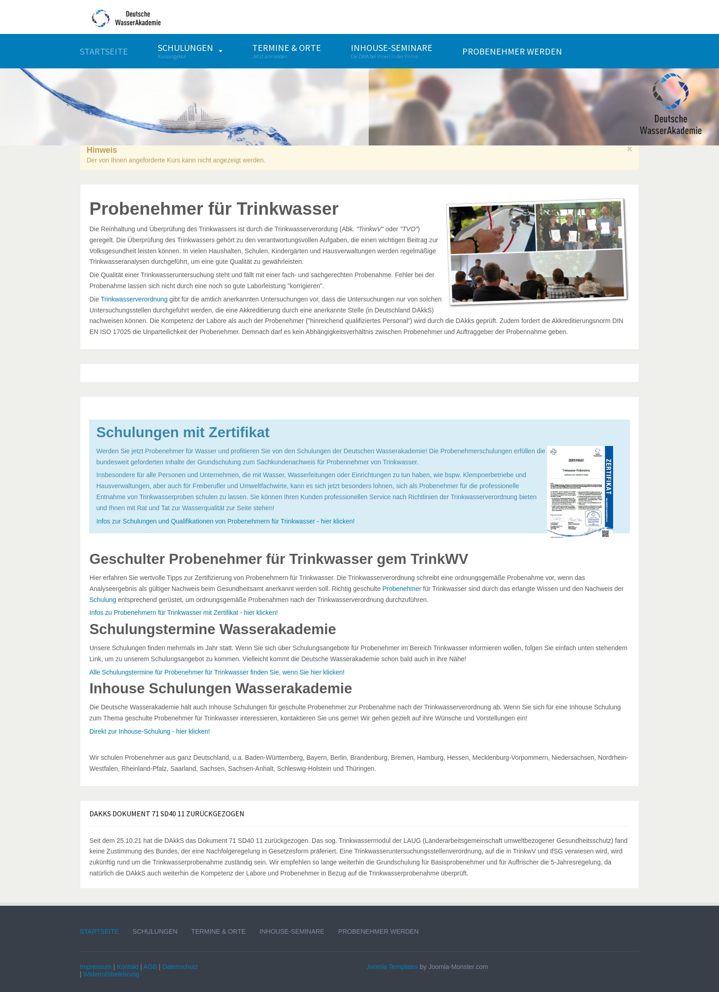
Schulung (102, 599)
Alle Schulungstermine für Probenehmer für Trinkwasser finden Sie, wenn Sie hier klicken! (216, 672)
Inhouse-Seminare (292, 931)
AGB (150, 966)
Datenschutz (180, 966)
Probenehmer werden (378, 931)
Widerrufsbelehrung (111, 974)
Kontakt (127, 966)
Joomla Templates (392, 966)
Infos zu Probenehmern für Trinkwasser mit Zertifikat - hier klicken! (183, 612)
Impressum (95, 966)
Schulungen (155, 931)
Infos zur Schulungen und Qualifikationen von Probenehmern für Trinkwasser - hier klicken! (225, 521)
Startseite (99, 931)
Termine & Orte (218, 931)
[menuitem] (104, 51)
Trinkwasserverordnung (134, 299)
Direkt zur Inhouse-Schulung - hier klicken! (149, 731)
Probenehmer (401, 588)
